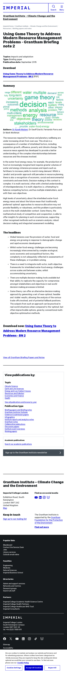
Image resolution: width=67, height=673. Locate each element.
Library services (9, 552)
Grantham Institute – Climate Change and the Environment (36, 26)
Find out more (42, 527)
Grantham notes (11, 422)
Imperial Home (8, 26)
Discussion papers (12, 426)
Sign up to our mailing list (15, 519)
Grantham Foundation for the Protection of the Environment (49, 520)
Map (5, 508)
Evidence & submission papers (17, 415)
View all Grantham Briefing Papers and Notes (24, 357)
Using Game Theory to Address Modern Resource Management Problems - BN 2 (28, 75)
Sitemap (6, 644)
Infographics (10, 417)
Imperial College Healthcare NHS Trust (18, 606)
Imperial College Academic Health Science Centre (23, 602)
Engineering (8, 565)
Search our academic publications (18, 444)
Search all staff (9, 591)
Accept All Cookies (34, 668)
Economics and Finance (14, 396)
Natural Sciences (10, 570)
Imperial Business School (13, 573)
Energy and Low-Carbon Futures (18, 391)
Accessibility (8, 648)
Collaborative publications (15, 424)
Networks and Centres (12, 586)
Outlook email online (11, 554)
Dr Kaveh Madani (20, 129)
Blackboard (7, 545)
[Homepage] (26, 7)
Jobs (5, 550)
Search (53, 8)
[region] (33, 661)
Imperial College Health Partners (16, 604)
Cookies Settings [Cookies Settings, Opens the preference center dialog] (14, 668)
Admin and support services (14, 583)
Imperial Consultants (11, 609)
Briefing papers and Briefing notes (18, 410)
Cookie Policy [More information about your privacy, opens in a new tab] (23, 663)
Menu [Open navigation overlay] (61, 8)
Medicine (6, 568)
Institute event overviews (15, 429)
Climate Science (11, 386)
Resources (7, 28)
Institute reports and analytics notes (19, 419)
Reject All (52, 668)
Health (7, 398)
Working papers (11, 431)
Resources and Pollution (14, 393)
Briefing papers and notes (22, 28)
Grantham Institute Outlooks (16, 412)
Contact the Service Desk (13, 547)
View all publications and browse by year (21, 402)
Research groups (10, 588)
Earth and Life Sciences (14, 389)
